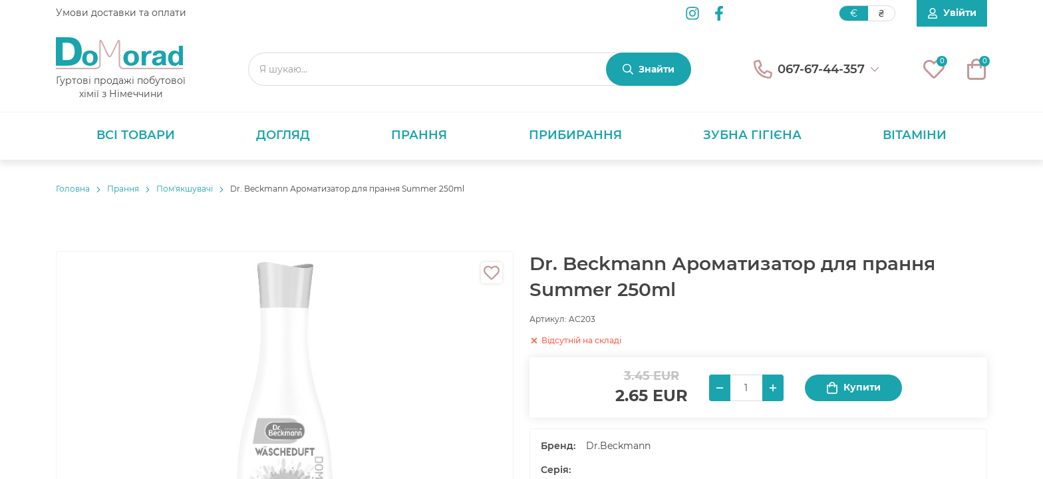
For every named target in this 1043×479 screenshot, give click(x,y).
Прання (419, 135)
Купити (853, 387)
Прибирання (575, 135)
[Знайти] (648, 69)
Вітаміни (915, 135)
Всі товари (135, 135)
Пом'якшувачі (184, 189)
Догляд (283, 135)
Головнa (73, 189)
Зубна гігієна (752, 135)
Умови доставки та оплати (121, 13)
